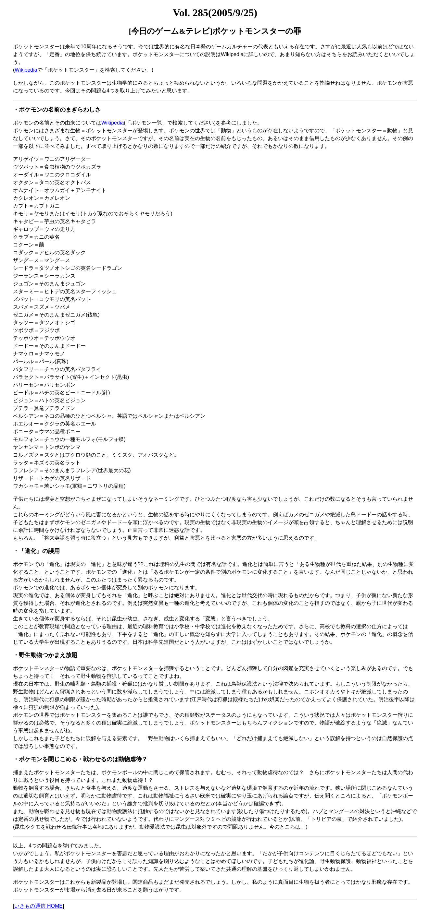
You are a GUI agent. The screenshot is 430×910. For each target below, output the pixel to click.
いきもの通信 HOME (38, 906)
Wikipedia (26, 70)
